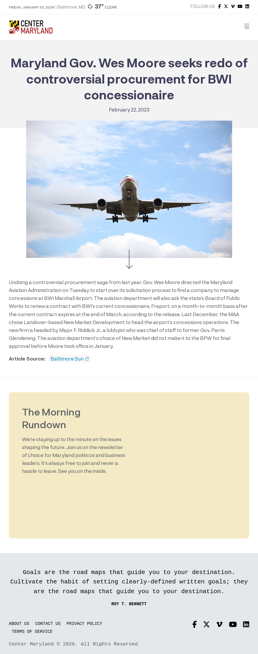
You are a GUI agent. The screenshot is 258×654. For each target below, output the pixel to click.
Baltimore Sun (70, 359)
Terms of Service (32, 632)
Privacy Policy (84, 624)
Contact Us (48, 624)
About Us (19, 624)
